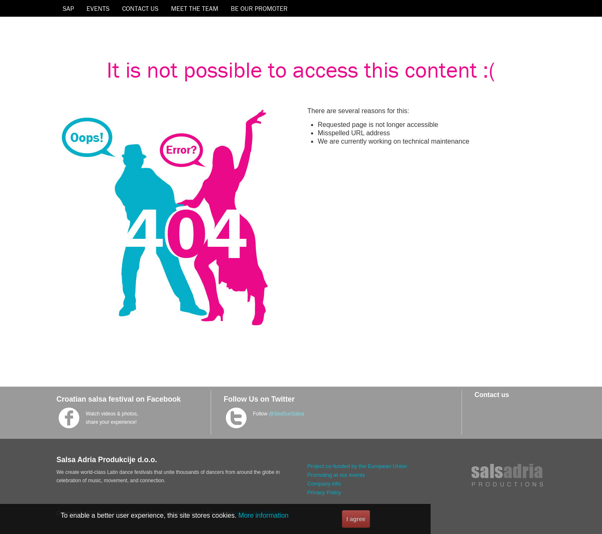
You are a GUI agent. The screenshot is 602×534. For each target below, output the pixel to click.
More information (263, 515)
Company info (324, 484)
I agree (356, 519)
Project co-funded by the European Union (357, 466)
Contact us (491, 394)
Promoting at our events (336, 475)
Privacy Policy (324, 492)
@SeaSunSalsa (286, 414)
